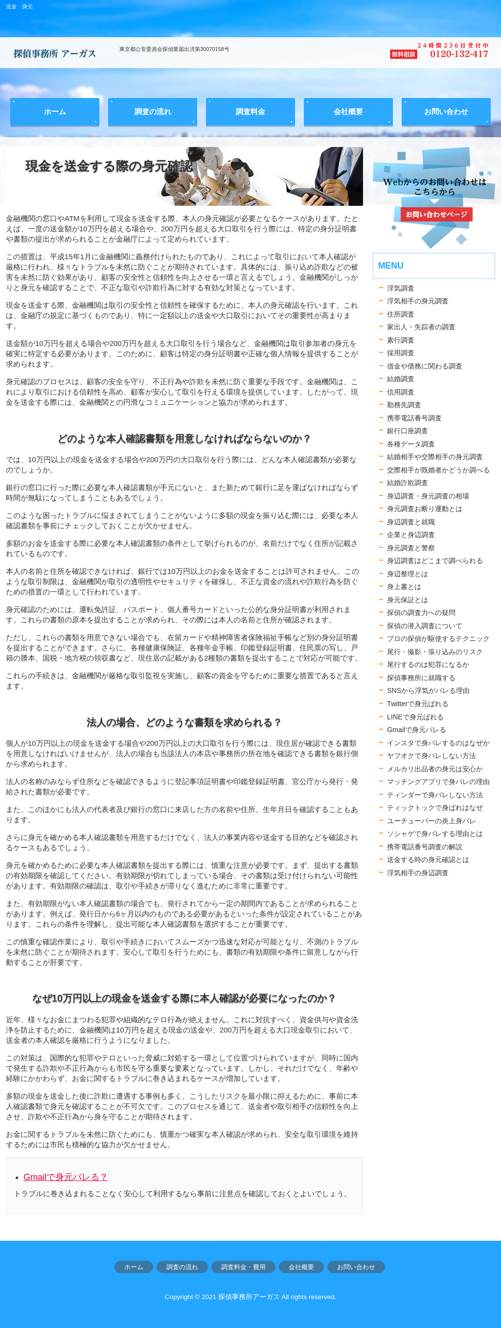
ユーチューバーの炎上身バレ (431, 821)
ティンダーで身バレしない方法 (435, 795)
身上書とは (404, 586)
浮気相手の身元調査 (418, 301)
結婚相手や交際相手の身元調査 (435, 457)
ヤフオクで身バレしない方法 (431, 756)
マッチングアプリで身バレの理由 (438, 782)
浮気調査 (400, 288)
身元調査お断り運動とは (424, 509)
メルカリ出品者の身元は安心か (435, 769)
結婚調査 (400, 379)
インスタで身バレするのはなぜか (438, 743)
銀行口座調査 (407, 431)
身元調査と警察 (411, 548)
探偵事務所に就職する (421, 678)
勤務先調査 (404, 405)
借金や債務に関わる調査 (424, 366)
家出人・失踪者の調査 (421, 327)
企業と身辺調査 (411, 535)
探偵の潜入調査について (424, 626)
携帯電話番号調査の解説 (424, 847)
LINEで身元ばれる (415, 717)
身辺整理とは (407, 574)
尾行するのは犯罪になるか (428, 664)
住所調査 (400, 314)
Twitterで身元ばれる (418, 704)
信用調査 (400, 392)
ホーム (133, 1267)
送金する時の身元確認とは (428, 859)
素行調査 (400, 340)
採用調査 (400, 353)
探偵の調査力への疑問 (421, 612)
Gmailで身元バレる (416, 730)
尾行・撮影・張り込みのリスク (435, 652)
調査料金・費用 (243, 1267)
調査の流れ (182, 1267)
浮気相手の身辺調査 (418, 873)
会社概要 (301, 1267)
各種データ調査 (411, 444)
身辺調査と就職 (411, 522)
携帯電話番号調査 (414, 418)
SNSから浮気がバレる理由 (428, 690)
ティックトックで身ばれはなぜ (435, 808)
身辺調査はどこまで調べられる (435, 561)
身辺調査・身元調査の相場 (428, 496)
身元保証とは (407, 600)
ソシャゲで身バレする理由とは (435, 833)
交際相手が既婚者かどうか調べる (438, 470)
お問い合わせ (356, 1267)
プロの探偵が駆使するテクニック (438, 638)
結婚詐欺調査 (407, 483)
